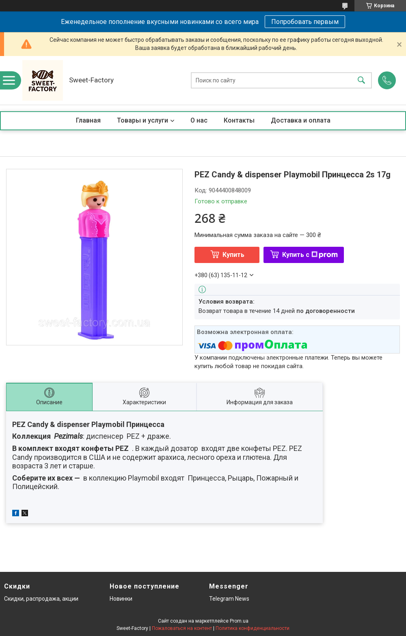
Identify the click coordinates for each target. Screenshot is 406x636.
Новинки (121, 598)
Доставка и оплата (300, 120)
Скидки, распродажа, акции (41, 598)
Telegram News (229, 598)
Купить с (310, 255)
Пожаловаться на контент (182, 628)
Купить (233, 255)
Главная (88, 120)
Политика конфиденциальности (252, 628)
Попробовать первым (305, 22)
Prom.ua (239, 621)
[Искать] (361, 80)
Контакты (239, 120)
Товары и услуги (142, 120)
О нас (198, 120)
